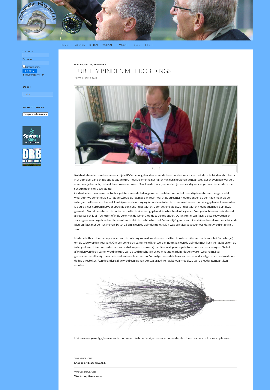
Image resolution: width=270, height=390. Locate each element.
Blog (137, 44)
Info (148, 44)
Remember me (32, 66)
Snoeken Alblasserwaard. (155, 360)
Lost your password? (33, 74)
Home (64, 44)
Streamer (99, 64)
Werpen (107, 44)
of (156, 168)
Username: (28, 51)
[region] (135, 20)
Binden (93, 44)
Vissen (123, 44)
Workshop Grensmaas (155, 374)
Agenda (80, 44)
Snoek (88, 64)
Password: (27, 59)
